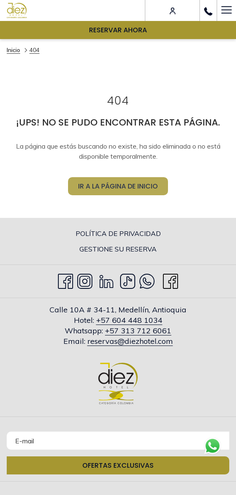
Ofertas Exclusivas (118, 465)
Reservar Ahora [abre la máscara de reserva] (118, 30)
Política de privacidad (118, 233)
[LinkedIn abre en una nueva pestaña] (106, 279)
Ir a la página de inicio (118, 190)
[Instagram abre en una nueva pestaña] (84, 279)
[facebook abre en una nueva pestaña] (170, 279)
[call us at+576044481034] (208, 10)
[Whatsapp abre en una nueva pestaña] (147, 279)
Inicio (13, 50)
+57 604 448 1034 (129, 320)
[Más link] (226, 10)
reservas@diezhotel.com (130, 341)
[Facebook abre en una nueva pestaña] (65, 279)
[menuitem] (118, 233)
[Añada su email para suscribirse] (118, 441)
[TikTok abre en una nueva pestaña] (127, 279)
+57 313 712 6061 (138, 330)
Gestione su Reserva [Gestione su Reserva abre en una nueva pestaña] (134, 250)
